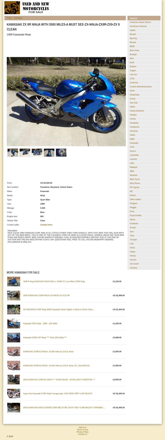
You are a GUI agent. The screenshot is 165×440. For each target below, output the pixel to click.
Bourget (133, 54)
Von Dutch (134, 264)
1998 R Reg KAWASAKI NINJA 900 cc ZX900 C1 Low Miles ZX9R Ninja (54, 281)
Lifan (132, 163)
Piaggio (133, 207)
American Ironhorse (138, 26)
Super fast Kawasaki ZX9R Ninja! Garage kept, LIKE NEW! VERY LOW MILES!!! (57, 393)
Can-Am (133, 74)
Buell (132, 62)
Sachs (132, 219)
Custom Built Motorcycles (141, 87)
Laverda (133, 159)
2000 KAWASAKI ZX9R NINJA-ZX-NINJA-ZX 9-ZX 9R (46, 295)
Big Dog (133, 38)
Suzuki (133, 227)
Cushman (134, 82)
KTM (132, 147)
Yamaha (133, 268)
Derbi (132, 91)
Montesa (133, 175)
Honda (133, 119)
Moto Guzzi (135, 179)
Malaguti (133, 167)
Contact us (82, 434)
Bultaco (133, 66)
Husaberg (134, 123)
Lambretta (134, 155)
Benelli (133, 34)
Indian (132, 135)
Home (9, 18)
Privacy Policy (83, 432)
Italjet (132, 139)
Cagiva (133, 70)
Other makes (135, 199)
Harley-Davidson (137, 111)
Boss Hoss (134, 50)
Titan (132, 235)
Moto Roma (135, 183)
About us (82, 427)
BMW (132, 46)
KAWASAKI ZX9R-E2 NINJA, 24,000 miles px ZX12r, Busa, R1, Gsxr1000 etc (56, 365)
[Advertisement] (65, 46)
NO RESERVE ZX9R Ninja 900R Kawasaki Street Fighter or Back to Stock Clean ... (59, 309)
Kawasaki (18, 18)
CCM (132, 78)
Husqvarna (134, 127)
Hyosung (133, 131)
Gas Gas (133, 103)
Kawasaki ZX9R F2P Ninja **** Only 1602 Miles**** (45, 337)
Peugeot (133, 203)
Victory (133, 256)
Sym (132, 231)
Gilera (132, 107)
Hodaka (133, 115)
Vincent (133, 260)
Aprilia (132, 30)
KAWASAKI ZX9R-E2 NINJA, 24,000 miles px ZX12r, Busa (48, 351)
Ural (131, 244)
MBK (132, 171)
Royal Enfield (135, 215)
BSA (132, 58)
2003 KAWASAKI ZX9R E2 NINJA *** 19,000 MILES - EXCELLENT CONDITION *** (59, 379)
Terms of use (82, 430)
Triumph (133, 240)
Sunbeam (134, 223)
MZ (131, 191)
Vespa (132, 252)
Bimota (133, 42)
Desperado (134, 95)
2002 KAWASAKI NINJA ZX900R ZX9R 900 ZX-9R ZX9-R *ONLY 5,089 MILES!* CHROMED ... (64, 408)
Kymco (133, 151)
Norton (133, 195)
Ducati (132, 99)
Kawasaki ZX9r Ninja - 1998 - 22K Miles (40, 323)
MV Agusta (134, 187)
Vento (132, 248)
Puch (132, 211)
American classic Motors (140, 22)
